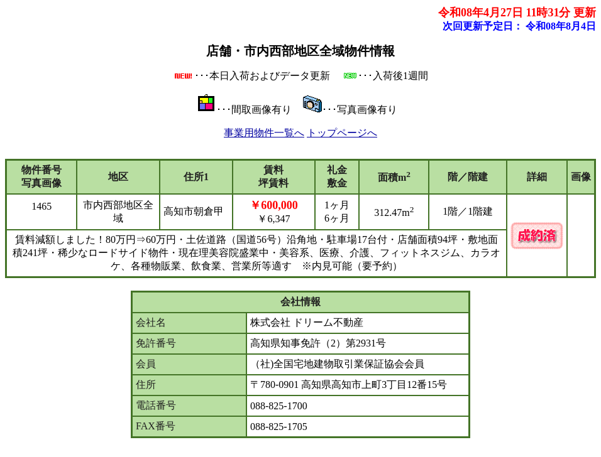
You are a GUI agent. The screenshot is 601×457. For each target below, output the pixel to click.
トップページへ (342, 132)
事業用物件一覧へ (264, 132)
